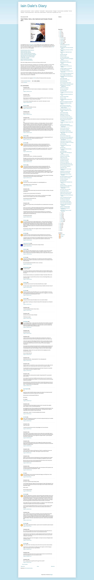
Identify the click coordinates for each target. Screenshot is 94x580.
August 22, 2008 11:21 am (27, 91)
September (62, 42)
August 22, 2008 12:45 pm (27, 240)
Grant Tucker (62, 234)
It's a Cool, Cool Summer (64, 89)
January (61, 221)
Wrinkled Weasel (26, 267)
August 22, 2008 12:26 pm (27, 185)
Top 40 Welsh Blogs (63, 90)
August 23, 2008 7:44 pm (27, 526)
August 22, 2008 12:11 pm (27, 114)
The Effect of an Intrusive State (65, 198)
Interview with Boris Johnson (26, 51)
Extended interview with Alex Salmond (27, 50)
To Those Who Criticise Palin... (65, 44)
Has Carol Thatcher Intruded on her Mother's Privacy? (66, 107)
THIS (53, 46)
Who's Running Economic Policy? (65, 82)
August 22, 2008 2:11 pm (27, 385)
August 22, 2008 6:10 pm (27, 452)
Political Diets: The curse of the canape (27, 56)
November (62, 39)
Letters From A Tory (26, 243)
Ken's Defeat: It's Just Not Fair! (65, 115)
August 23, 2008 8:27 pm (27, 549)
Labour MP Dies (62, 184)
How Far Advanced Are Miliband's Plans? (66, 73)
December (62, 37)
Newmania (25, 105)
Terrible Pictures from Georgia (65, 172)
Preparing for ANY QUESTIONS (65, 171)
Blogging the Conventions (64, 114)
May (61, 215)
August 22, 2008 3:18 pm (27, 413)
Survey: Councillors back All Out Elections (28, 53)
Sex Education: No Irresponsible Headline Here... (65, 86)
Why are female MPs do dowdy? (26, 59)
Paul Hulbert (25, 321)
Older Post (52, 566)
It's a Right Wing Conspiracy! (64, 69)
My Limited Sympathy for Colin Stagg (66, 176)
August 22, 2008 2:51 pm (27, 400)
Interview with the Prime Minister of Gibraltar (28, 54)
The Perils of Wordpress (64, 179)
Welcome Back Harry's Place (64, 79)
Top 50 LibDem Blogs (63, 78)
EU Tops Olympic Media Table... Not (66, 163)
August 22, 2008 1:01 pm (27, 295)
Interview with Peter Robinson (26, 52)
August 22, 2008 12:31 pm (27, 199)
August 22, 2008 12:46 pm (27, 246)
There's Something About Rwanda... (66, 197)
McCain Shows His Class (64, 64)
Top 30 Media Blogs (63, 151)
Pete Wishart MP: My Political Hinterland (28, 55)
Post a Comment (24, 564)
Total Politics (31, 44)
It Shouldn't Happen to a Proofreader (66, 68)
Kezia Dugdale (25, 388)
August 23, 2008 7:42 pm (27, 520)
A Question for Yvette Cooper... (65, 156)
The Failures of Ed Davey (64, 160)
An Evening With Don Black (64, 159)
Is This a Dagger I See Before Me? (65, 74)
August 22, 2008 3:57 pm (27, 428)
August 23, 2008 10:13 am (27, 469)
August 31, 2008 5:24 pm (27, 562)
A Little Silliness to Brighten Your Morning (66, 142)
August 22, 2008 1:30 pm (27, 318)
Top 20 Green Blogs (63, 143)
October (61, 40)
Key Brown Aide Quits (63, 54)
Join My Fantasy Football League (65, 201)
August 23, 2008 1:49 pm (27, 476)
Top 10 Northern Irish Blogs (64, 129)
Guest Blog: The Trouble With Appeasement (65, 208)
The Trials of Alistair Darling (64, 57)
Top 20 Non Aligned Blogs (64, 96)
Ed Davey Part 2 (62, 147)
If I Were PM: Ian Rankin (25, 57)
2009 (60, 35)
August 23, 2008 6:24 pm (27, 509)
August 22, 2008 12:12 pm (27, 132)
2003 (60, 228)
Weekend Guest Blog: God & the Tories (66, 164)
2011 (60, 32)
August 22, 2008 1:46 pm (27, 327)
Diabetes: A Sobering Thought (65, 206)
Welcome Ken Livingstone (64, 87)
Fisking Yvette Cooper (63, 157)
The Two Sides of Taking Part (65, 200)
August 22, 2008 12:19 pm (27, 151)
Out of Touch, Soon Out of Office (65, 189)
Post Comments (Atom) (28, 568)
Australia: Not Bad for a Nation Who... (66, 185)
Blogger (51, 574)
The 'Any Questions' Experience (65, 166)
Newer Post (23, 566)
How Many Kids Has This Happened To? (66, 137)
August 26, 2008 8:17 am (27, 556)
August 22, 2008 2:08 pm (27, 370)
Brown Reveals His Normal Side (65, 105)
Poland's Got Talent (63, 55)
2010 (60, 33)
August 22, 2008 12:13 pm (27, 139)
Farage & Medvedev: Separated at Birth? (66, 84)
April (61, 217)
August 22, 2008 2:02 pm (27, 360)
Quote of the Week (63, 46)
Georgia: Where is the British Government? (64, 187)
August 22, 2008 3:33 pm (27, 420)
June (61, 214)
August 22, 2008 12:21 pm (27, 161)
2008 (60, 36)
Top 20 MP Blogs (63, 134)
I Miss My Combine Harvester (65, 124)
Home (38, 566)
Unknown (25, 135)
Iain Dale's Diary (34, 6)
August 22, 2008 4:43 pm (27, 437)
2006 (60, 224)
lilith (24, 473)
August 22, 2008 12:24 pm (27, 177)
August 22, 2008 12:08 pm (27, 108)
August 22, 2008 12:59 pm (27, 287)
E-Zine (41, 46)
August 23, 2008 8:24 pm (27, 540)
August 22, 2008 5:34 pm (27, 445)
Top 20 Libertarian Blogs (64, 112)
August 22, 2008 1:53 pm (27, 354)
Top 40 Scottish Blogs (63, 81)
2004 (60, 227)
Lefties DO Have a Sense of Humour (66, 192)
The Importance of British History (65, 130)
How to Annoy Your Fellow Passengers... (66, 118)
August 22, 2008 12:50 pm (27, 254)
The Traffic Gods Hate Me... (64, 190)
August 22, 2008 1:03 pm (27, 304)
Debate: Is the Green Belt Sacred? (27, 60)
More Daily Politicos (63, 180)
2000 (60, 230)
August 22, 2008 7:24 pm (27, 462)
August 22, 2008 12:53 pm (27, 264)
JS (60, 237)
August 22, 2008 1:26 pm (27, 310)
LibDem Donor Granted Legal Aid (65, 193)
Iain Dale (24, 142)
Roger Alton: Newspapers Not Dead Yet (66, 101)
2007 (60, 223)
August (61, 43)
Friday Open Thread (63, 167)
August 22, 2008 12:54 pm (27, 279)
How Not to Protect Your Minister (65, 177)
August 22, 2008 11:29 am (27, 102)
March (61, 218)
